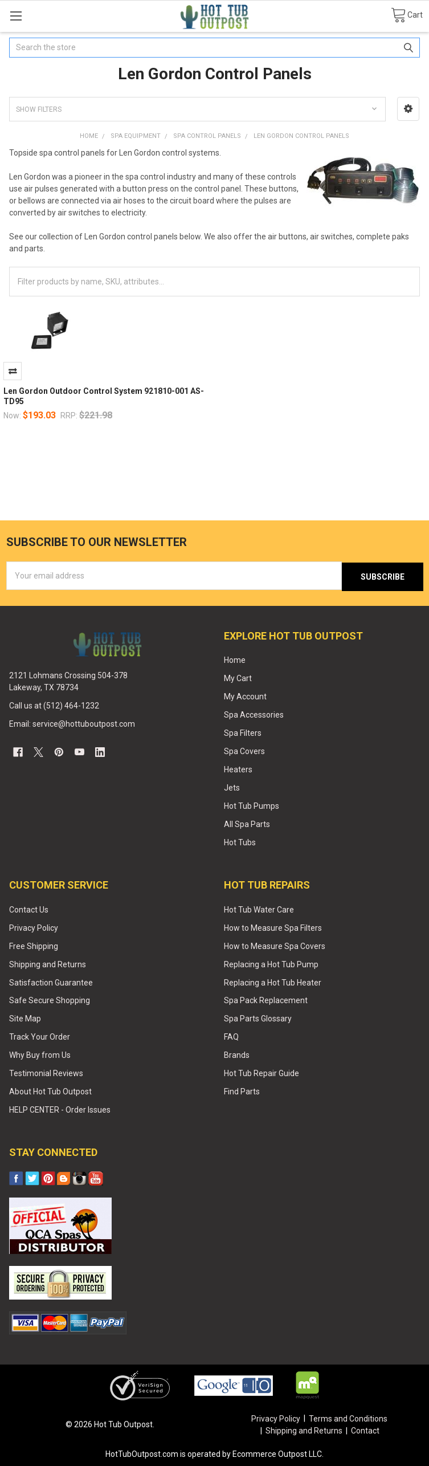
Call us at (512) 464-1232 (54, 704)
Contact (365, 1430)
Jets (232, 786)
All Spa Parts (247, 823)
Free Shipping (33, 945)
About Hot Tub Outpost (50, 1091)
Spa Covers (244, 750)
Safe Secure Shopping (49, 999)
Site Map (25, 1018)
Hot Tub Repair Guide (261, 1072)
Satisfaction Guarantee (51, 981)
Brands (237, 1054)
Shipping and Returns (47, 963)
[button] (408, 109)
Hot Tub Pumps (251, 804)
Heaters (238, 768)
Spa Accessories (254, 714)
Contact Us (28, 908)
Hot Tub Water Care (259, 908)
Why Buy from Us (40, 1054)
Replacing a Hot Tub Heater (272, 981)
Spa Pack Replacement (266, 999)
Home (235, 659)
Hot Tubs (240, 841)
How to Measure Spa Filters (273, 926)
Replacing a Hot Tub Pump (271, 963)
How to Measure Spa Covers (274, 945)
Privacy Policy (33, 926)
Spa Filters (243, 731)
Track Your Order (39, 1036)
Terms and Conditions (348, 1417)
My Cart (238, 677)
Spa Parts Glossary (258, 1018)
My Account (245, 696)
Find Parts (242, 1091)
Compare (12, 371)
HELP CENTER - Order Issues (60, 1109)
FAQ (231, 1036)
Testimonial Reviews (46, 1072)
